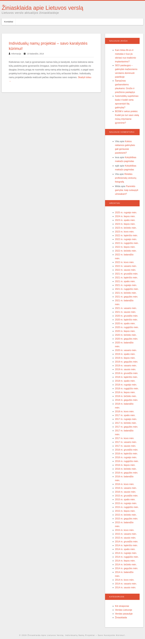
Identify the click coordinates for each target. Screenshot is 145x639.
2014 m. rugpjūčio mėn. (127, 557)
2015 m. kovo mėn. (124, 530)
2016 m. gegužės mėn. (126, 472)
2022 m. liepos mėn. (125, 247)
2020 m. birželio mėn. (126, 335)
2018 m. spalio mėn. (125, 381)
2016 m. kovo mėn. (124, 484)
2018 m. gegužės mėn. (126, 400)
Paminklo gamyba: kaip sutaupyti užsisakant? (126, 190)
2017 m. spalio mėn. (125, 415)
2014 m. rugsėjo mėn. (126, 553)
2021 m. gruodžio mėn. (126, 274)
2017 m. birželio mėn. (126, 423)
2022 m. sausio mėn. (125, 270)
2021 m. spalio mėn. (125, 281)
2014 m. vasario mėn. (126, 583)
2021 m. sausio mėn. (125, 312)
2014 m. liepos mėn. (125, 560)
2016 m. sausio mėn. (125, 492)
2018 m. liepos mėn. (125, 392)
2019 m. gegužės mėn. (126, 362)
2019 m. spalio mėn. (125, 354)
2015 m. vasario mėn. (126, 534)
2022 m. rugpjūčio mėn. (127, 243)
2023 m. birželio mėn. (126, 228)
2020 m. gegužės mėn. (126, 339)
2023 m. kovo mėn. (124, 231)
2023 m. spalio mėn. (125, 220)
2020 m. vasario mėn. (126, 350)
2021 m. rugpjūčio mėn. (127, 289)
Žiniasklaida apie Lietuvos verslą (42, 8)
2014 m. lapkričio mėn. (126, 545)
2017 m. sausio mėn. (125, 446)
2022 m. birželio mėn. (126, 251)
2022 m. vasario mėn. (126, 266)
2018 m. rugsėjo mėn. (126, 384)
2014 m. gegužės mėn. (126, 568)
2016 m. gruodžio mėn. (126, 450)
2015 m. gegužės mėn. (126, 518)
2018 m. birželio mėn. (126, 396)
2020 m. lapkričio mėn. (126, 319)
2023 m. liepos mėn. (125, 224)
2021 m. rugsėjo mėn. (126, 285)
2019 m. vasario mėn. (126, 365)
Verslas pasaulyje (124, 613)
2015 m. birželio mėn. (126, 515)
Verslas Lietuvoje (123, 610)
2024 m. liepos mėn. (125, 216)
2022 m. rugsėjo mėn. (126, 239)
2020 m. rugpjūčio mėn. (127, 327)
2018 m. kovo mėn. (124, 411)
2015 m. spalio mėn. (125, 499)
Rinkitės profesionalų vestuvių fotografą (125, 178)
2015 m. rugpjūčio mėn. (127, 507)
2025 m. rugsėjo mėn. (126, 212)
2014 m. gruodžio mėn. (126, 541)
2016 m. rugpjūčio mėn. (127, 461)
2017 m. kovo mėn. (124, 438)
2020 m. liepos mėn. (125, 331)
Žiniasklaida (121, 617)
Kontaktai (8, 22)
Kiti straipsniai (122, 606)
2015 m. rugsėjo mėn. (126, 503)
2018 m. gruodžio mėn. (126, 373)
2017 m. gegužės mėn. (126, 427)
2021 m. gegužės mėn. (126, 296)
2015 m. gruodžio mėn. (126, 495)
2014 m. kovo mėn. (124, 580)
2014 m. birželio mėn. (126, 564)
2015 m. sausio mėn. (125, 538)
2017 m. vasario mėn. (126, 442)
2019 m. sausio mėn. (125, 369)
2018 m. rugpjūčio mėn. (127, 388)
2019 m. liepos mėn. (125, 358)
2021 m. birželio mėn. (126, 293)
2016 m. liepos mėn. (125, 465)
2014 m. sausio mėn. (125, 587)
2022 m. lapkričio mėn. (126, 235)
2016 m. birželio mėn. (126, 469)
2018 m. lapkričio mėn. (126, 377)
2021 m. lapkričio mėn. (126, 277)
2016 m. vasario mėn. (126, 488)
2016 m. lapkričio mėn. (126, 453)
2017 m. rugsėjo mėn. (126, 419)
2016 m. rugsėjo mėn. (126, 457)
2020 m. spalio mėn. (125, 323)
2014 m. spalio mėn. (125, 549)
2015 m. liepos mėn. (125, 511)
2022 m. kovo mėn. (124, 262)
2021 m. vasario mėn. (126, 308)
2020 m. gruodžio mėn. (126, 316)
